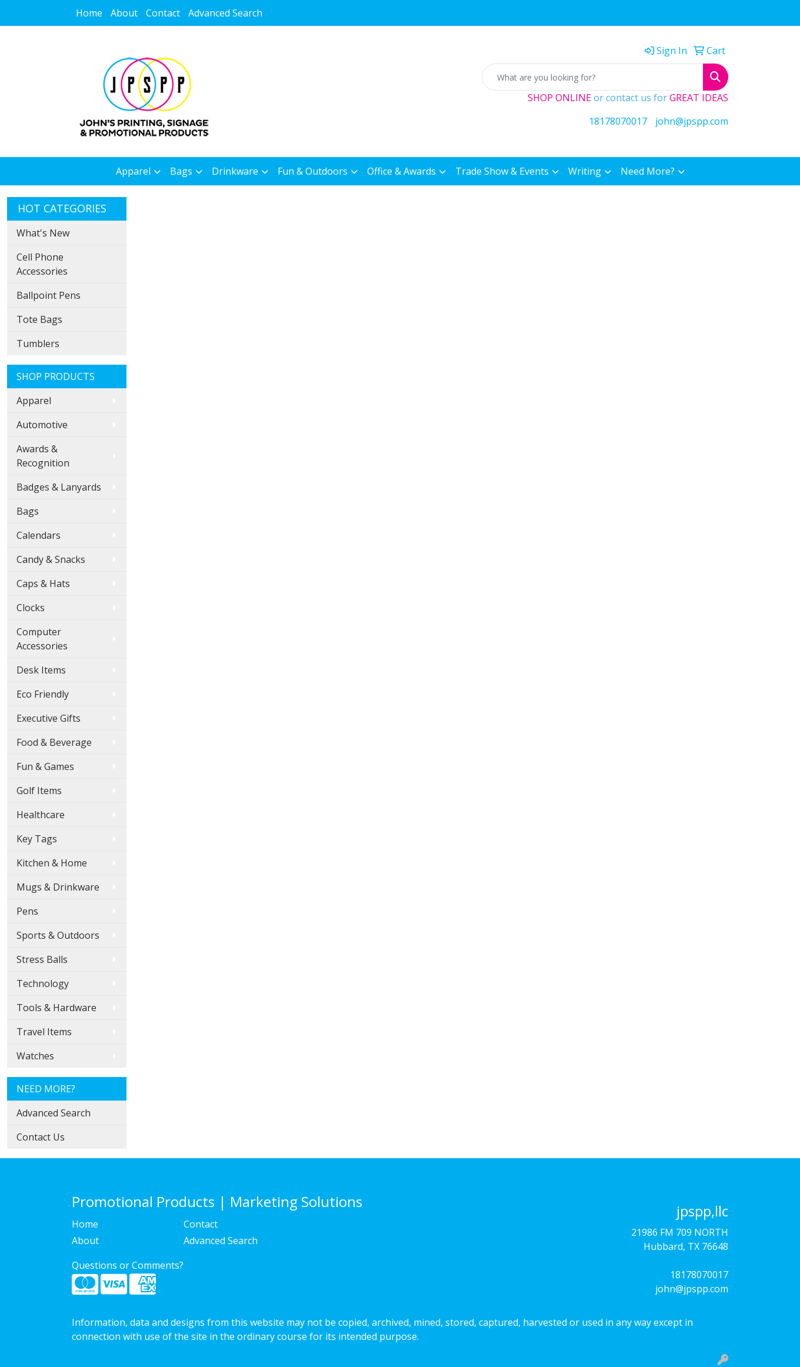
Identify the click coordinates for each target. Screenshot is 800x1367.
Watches (35, 1055)
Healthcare (40, 814)
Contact (163, 12)
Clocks (30, 607)
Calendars (38, 535)
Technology (42, 983)
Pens (27, 911)
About (124, 12)
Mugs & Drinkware (57, 887)
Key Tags (36, 838)
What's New (42, 232)
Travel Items (44, 1031)
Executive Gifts (48, 718)
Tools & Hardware (56, 1007)
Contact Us (40, 1137)
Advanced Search (225, 12)
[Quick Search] (593, 77)
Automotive (42, 424)
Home (89, 12)
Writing (584, 171)
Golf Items (39, 790)
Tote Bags (39, 319)
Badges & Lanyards (58, 487)
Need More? (648, 171)
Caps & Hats (43, 583)
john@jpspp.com (691, 121)
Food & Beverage (54, 742)
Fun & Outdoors (313, 171)
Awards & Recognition (42, 455)
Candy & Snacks (50, 559)
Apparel (133, 171)
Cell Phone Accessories (42, 264)
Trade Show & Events (502, 171)
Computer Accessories (42, 638)
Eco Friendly (42, 694)
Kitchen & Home (51, 862)
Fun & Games (45, 766)
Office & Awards (401, 171)
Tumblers (37, 343)
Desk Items (41, 670)
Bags (181, 171)
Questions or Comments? (128, 1265)
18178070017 (618, 121)
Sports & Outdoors (57, 935)
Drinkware (235, 171)
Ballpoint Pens (48, 295)
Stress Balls (42, 959)
